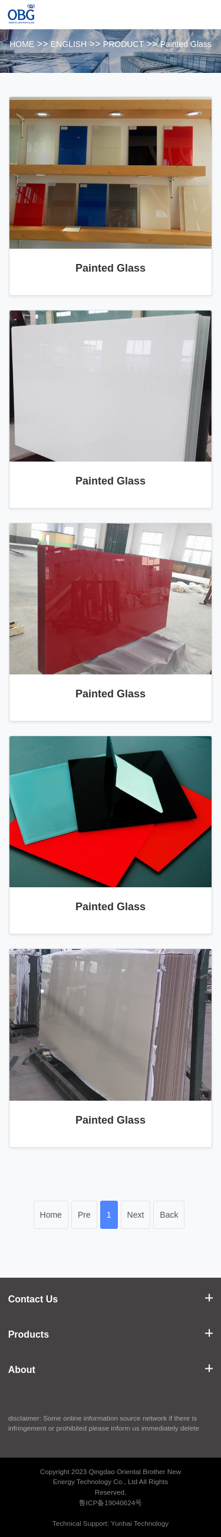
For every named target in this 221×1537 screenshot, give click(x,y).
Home (51, 1214)
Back (169, 1214)
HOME (21, 44)
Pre (84, 1214)
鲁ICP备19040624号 (111, 1502)
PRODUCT (123, 44)
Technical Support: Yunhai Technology (110, 1523)
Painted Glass (186, 44)
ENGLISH (69, 44)
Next (135, 1214)
